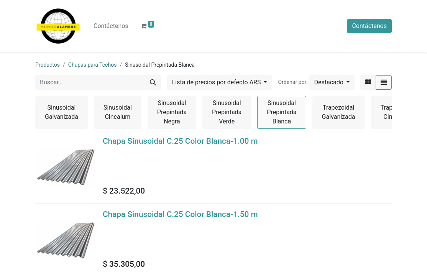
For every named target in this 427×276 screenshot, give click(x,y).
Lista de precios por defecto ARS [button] (217, 82)
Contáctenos (369, 26)
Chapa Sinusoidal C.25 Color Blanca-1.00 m (180, 141)
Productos (47, 65)
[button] (332, 82)
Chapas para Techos (92, 65)
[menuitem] (110, 26)
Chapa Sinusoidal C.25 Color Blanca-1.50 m (180, 214)
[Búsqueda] (153, 82)
